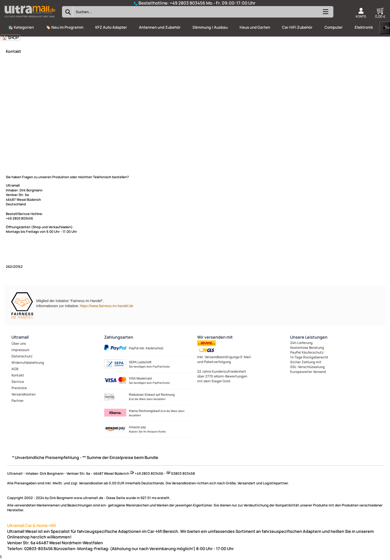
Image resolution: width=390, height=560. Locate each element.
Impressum (20, 350)
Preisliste (19, 388)
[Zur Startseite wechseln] (29, 19)
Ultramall (20, 337)
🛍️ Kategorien (21, 27)
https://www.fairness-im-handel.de (106, 306)
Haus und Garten (255, 27)
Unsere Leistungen (308, 337)
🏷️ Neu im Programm (64, 27)
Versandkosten (23, 394)
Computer (333, 27)
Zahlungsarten (118, 337)
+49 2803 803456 (187, 3)
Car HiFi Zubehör (297, 27)
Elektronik (364, 27)
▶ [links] (384, 28)
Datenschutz (22, 356)
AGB (14, 369)
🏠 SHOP (10, 37)
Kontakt (17, 375)
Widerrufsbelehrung (27, 362)
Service (17, 381)
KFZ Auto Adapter (111, 27)
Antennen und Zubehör (160, 27)
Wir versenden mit (215, 337)
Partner (17, 400)
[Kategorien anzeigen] (325, 14)
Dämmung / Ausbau (210, 27)
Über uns (18, 343)
